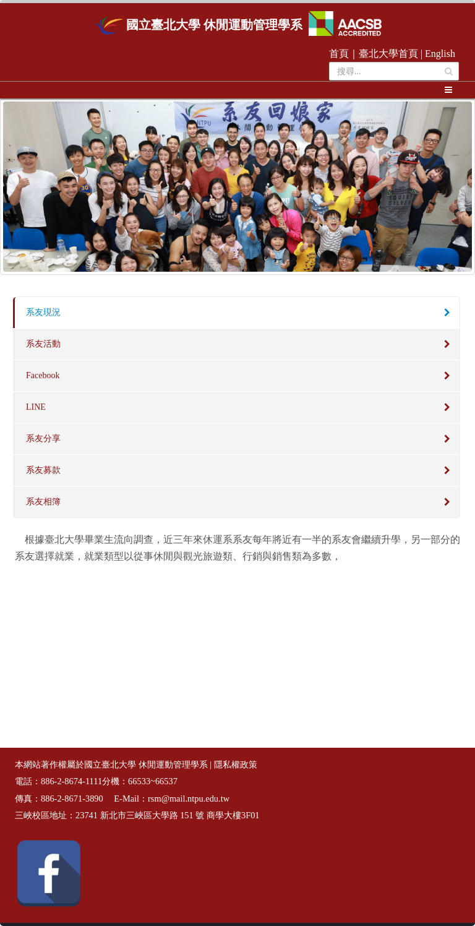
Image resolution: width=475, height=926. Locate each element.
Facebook (42, 375)
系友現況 (43, 312)
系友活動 (43, 343)
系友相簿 (43, 501)
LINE (36, 407)
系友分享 (43, 438)
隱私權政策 (235, 764)
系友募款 (43, 470)
